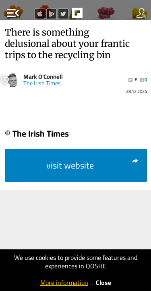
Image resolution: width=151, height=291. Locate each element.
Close (103, 282)
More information (64, 282)
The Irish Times (42, 83)
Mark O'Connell (43, 76)
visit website (92, 165)
